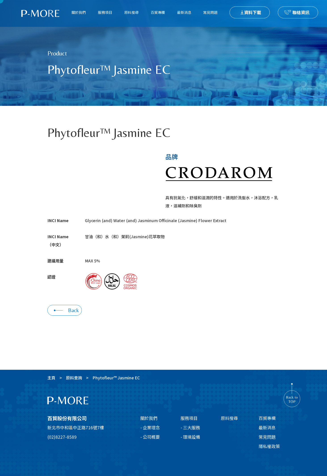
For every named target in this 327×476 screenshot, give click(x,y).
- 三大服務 (190, 427)
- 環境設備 (190, 437)
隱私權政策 (269, 446)
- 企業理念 (150, 427)
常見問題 (210, 12)
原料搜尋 (131, 12)
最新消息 (184, 12)
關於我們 (79, 12)
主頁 (51, 377)
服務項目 (105, 12)
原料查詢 (74, 377)
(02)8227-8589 (62, 437)
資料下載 (252, 12)
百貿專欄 (158, 12)
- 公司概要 (150, 437)
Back (66, 310)
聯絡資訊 (300, 12)
